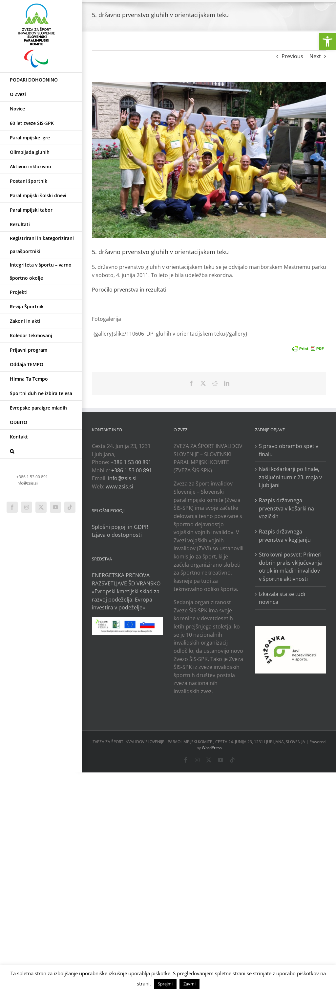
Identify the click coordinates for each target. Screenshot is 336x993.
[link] (327, 41)
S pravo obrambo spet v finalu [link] (288, 450)
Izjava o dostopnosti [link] (117, 534)
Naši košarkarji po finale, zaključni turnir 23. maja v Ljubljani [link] (290, 477)
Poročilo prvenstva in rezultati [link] (129, 289)
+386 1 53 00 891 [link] (131, 462)
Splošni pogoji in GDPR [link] (120, 527)
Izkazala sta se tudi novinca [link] (282, 598)
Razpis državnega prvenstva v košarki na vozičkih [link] (286, 508)
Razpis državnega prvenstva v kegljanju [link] (285, 535)
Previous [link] (292, 56)
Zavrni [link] (189, 984)
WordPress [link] (212, 747)
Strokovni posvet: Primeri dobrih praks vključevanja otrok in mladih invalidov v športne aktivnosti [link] (290, 566)
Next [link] (315, 56)
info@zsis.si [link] (27, 483)
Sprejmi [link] (165, 984)
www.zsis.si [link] (119, 486)
